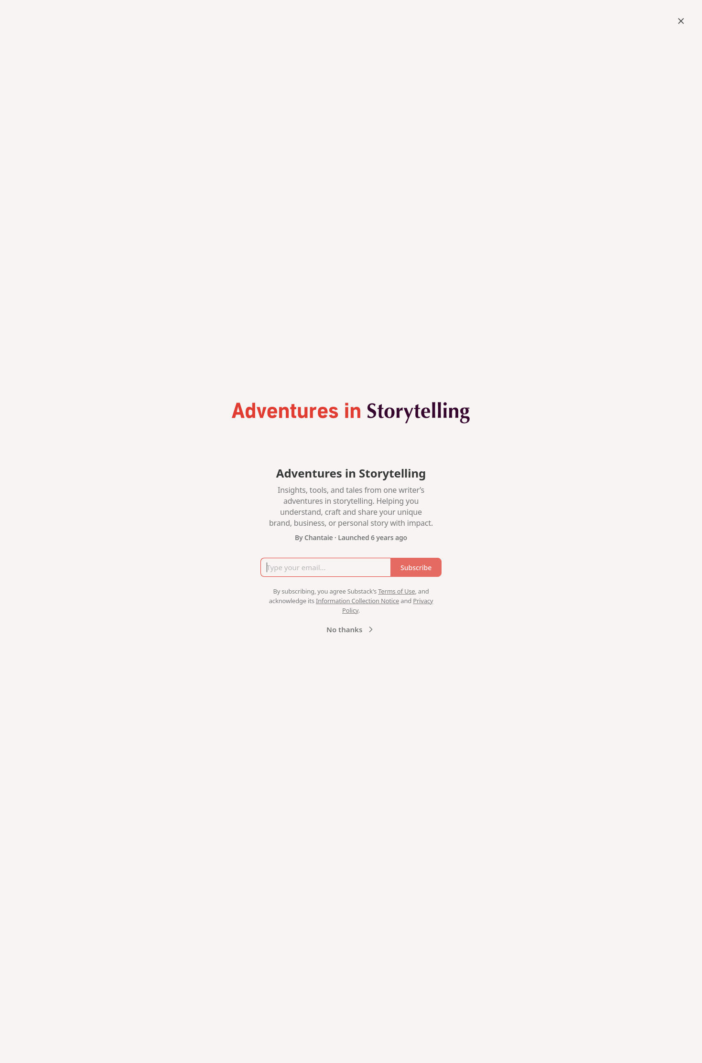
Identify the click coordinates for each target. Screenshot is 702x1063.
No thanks (351, 629)
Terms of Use (396, 591)
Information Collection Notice (357, 600)
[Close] (681, 21)
